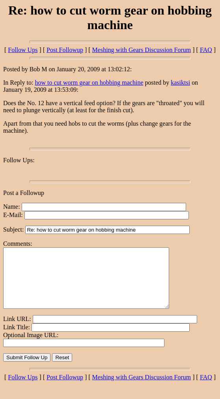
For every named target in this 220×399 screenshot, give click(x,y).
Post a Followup (23, 192)
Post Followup (65, 49)
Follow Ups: (19, 160)
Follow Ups (22, 49)
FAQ (206, 49)
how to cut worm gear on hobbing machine (89, 82)
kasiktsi (180, 82)
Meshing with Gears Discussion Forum (141, 49)
